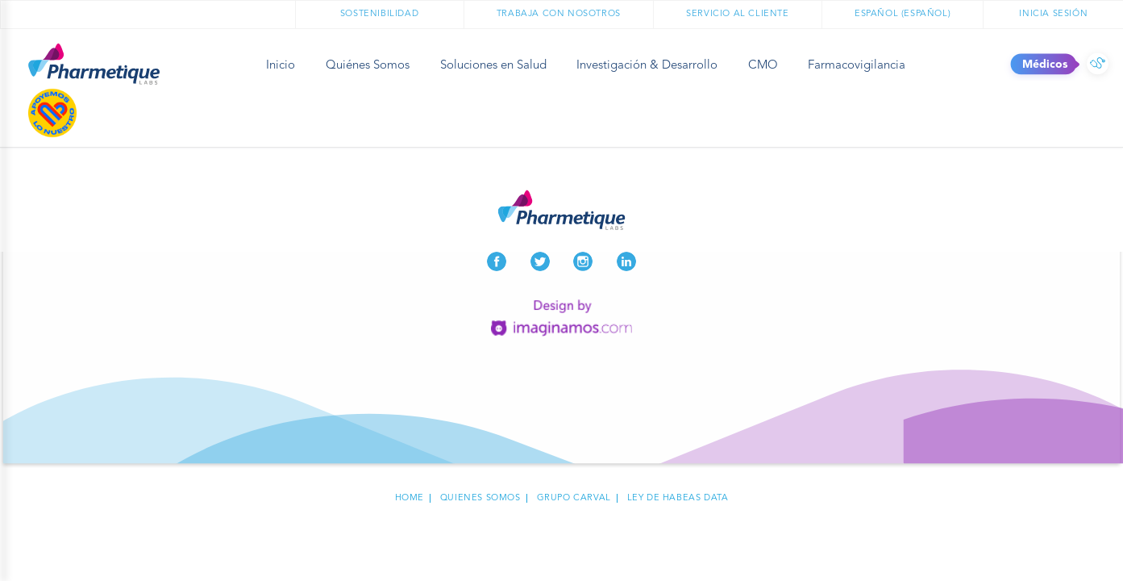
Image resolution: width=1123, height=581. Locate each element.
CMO (763, 66)
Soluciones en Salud (493, 66)
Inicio (280, 66)
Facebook (496, 261)
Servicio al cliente (737, 14)
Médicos (1097, 65)
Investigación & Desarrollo (646, 66)
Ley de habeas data (678, 498)
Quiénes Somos (368, 66)
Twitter (540, 261)
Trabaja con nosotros (559, 14)
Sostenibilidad (379, 14)
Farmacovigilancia (856, 66)
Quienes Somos (480, 498)
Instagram (583, 261)
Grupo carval (574, 498)
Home (409, 498)
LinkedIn (626, 261)
